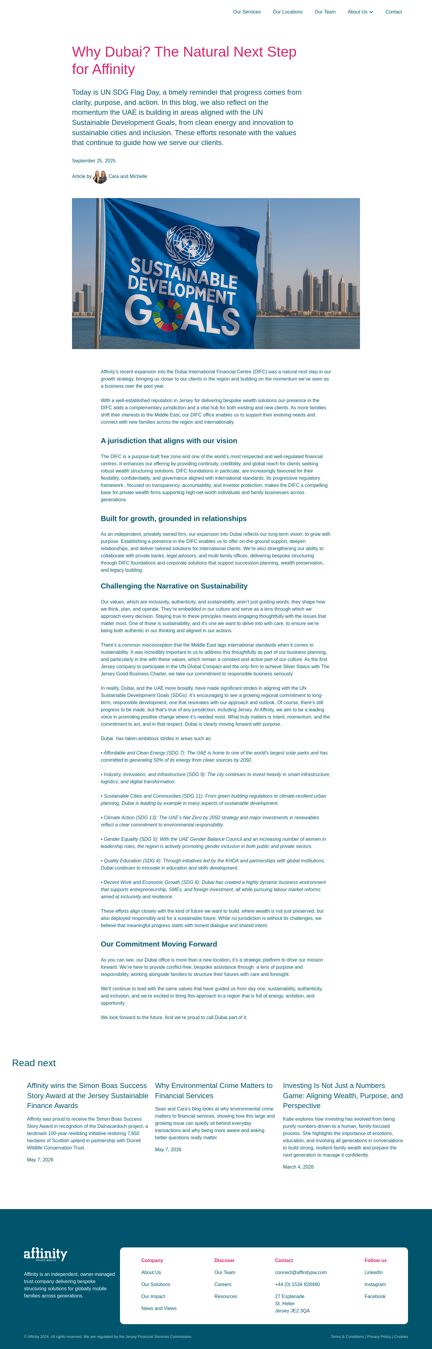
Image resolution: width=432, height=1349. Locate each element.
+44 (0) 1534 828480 (297, 1284)
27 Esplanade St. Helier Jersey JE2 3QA (292, 1303)
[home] (111, 12)
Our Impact (153, 1296)
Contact (394, 11)
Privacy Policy (379, 1336)
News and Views (159, 1308)
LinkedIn (373, 1272)
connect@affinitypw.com (301, 1272)
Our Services (247, 11)
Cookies (401, 1336)
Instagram (375, 1284)
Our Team (325, 11)
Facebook (375, 1296)
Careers (223, 1284)
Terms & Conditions (347, 1336)
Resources (225, 1296)
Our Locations (288, 11)
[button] (361, 12)
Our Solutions (155, 1284)
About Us (151, 1272)
